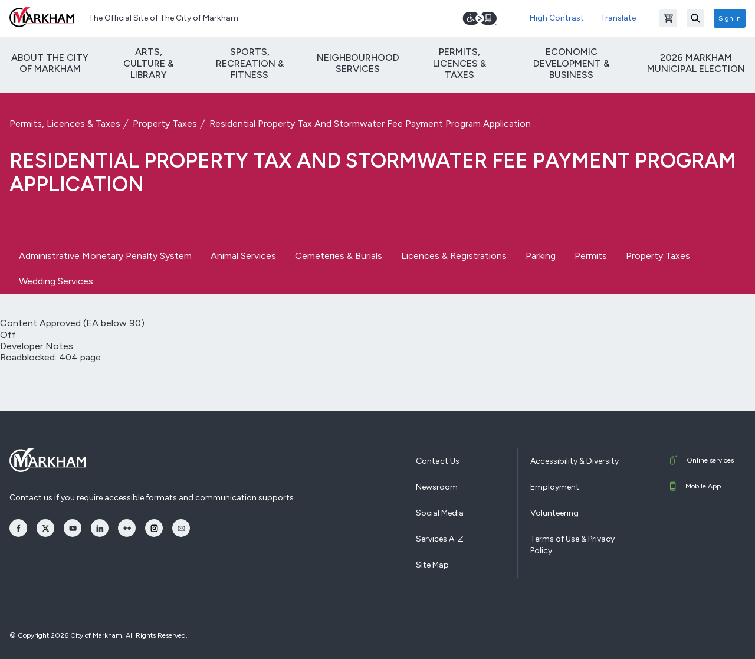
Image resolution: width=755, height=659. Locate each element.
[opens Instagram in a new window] (154, 528)
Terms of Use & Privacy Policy (572, 545)
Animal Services (243, 255)
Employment (554, 487)
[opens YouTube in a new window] (72, 528)
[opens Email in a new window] (181, 528)
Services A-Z (440, 539)
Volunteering (554, 513)
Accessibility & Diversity (574, 461)
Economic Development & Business (571, 63)
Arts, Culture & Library (148, 63)
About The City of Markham (49, 63)
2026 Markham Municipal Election (696, 63)
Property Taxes (165, 123)
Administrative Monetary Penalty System (105, 255)
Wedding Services (56, 281)
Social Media (440, 513)
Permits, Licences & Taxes (459, 63)
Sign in (729, 18)
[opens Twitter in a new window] (45, 528)
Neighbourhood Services (358, 63)
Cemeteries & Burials (338, 255)
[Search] (695, 18)
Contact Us (437, 461)
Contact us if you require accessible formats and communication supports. (152, 498)
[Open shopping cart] (668, 18)
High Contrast (557, 18)
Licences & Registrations (454, 255)
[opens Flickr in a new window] (127, 528)
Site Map (432, 565)
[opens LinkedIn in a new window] (100, 528)
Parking (541, 255)
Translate (618, 18)
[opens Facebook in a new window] (18, 528)
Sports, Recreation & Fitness (250, 63)
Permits (591, 255)
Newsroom (437, 487)
